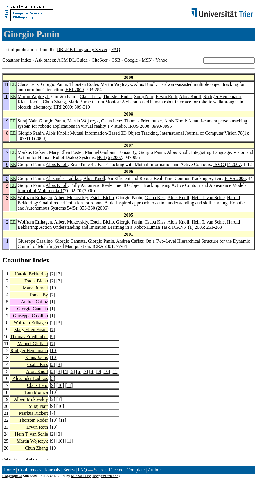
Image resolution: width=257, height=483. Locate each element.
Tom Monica (107, 101)
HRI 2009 (74, 89)
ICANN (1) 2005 (188, 227)
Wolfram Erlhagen (35, 197)
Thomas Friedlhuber (143, 120)
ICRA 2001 (103, 246)
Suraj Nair (143, 96)
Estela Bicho (102, 197)
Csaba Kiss (155, 197)
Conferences (29, 469)
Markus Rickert (32, 152)
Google (131, 59)
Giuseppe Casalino (35, 241)
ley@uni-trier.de (105, 476)
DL (72, 59)
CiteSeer (100, 59)
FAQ (115, 49)
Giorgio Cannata (70, 241)
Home (9, 469)
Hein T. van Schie (208, 197)
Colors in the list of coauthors (25, 459)
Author (154, 469)
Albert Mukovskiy (71, 197)
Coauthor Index (16, 59)
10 (6, 96)
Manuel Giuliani (100, 152)
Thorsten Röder (83, 84)
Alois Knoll (145, 84)
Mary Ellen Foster (66, 152)
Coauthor (16, 260)
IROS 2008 (138, 126)
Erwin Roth (166, 96)
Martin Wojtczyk (116, 84)
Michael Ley (81, 476)
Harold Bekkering (31, 273)
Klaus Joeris (29, 101)
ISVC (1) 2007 (227, 164)
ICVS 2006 (235, 178)
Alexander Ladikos (63, 178)
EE (13, 84)
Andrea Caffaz (129, 241)
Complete (136, 469)
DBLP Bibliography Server (82, 49)
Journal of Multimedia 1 (40, 190)
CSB (116, 59)
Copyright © (12, 476)
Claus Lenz (28, 84)
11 (6, 84)
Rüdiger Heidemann (222, 96)
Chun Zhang (54, 101)
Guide (82, 59)
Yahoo (161, 59)
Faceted (116, 469)
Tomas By (127, 152)
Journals (52, 469)
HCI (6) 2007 (109, 157)
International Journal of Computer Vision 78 (201, 133)
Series (69, 469)
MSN (147, 59)
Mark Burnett (81, 101)
